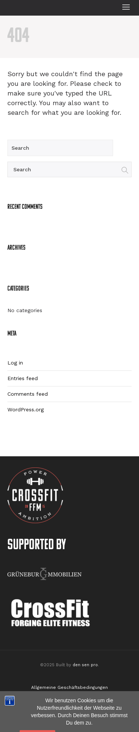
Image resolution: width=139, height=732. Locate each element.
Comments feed (27, 394)
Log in (15, 363)
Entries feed (22, 378)
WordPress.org (25, 409)
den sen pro (85, 665)
